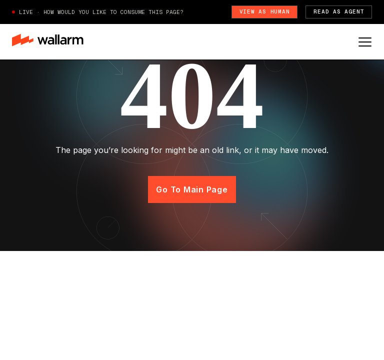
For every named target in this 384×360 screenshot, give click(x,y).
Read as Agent (339, 11)
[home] (48, 42)
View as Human (265, 11)
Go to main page (192, 189)
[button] (365, 42)
